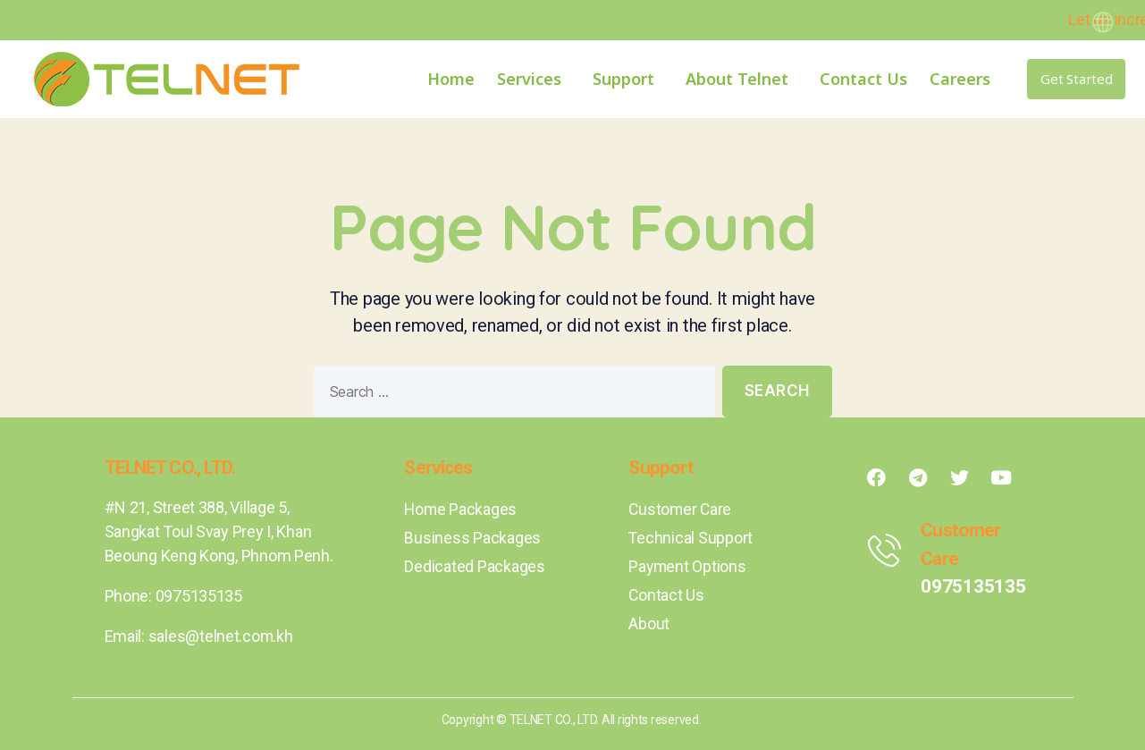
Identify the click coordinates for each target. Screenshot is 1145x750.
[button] (1076, 79)
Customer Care (681, 509)
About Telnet (741, 78)
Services (533, 78)
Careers (960, 78)
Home (451, 78)
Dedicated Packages (474, 566)
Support (628, 78)
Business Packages (472, 537)
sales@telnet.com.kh (221, 636)
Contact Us (863, 78)
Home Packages (461, 509)
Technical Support (690, 537)
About (648, 623)
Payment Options (687, 566)
